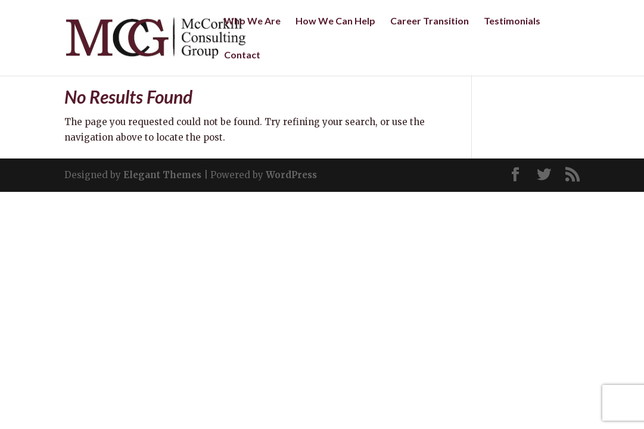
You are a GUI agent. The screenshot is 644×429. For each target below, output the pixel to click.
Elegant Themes (162, 175)
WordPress (291, 175)
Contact (242, 55)
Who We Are (252, 21)
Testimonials (512, 21)
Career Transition (429, 21)
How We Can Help (335, 21)
